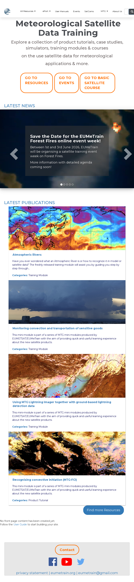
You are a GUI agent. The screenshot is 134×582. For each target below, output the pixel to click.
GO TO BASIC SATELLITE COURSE (96, 83)
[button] (10, 148)
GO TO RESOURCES (36, 80)
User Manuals (62, 11)
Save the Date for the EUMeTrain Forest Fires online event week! (67, 138)
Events (76, 11)
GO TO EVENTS (66, 80)
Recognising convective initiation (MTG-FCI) (45, 479)
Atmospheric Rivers (27, 254)
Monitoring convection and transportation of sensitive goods (58, 328)
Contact (67, 550)
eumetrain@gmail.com (98, 573)
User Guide (20, 524)
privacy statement (32, 573)
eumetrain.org (63, 573)
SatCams (89, 11)
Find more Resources (103, 510)
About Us (117, 11)
